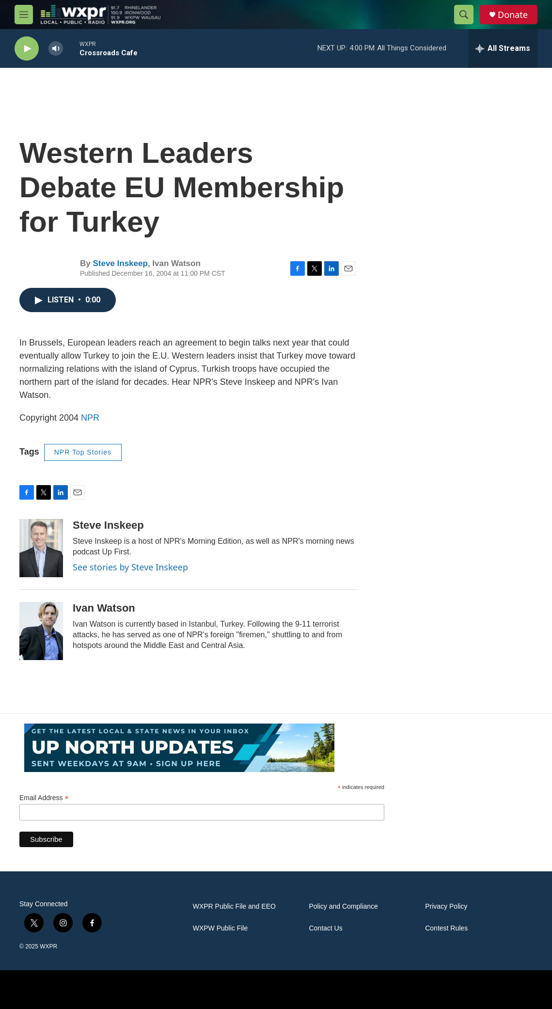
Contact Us (325, 928)
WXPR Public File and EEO (234, 906)
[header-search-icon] (463, 14)
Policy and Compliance (343, 906)
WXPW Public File (220, 928)
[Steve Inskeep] (41, 548)
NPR (90, 418)
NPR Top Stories (82, 452)
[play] (26, 48)
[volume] (55, 49)
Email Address (44, 798)
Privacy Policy (446, 906)
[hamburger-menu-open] (24, 14)
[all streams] (502, 48)
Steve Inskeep (120, 263)
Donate (513, 15)
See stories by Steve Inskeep (130, 567)
